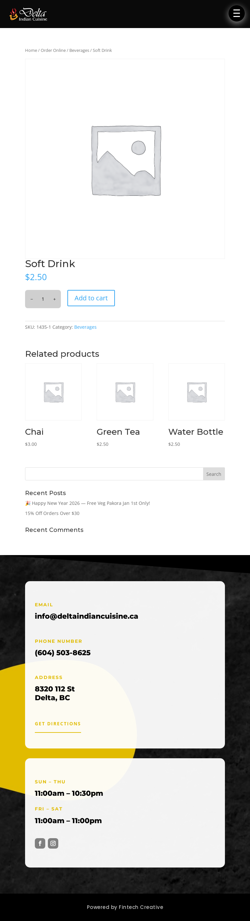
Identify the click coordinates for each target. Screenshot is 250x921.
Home (31, 50)
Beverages (79, 50)
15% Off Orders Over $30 (52, 513)
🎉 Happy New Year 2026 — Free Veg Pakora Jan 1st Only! (87, 503)
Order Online (53, 50)
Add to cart (91, 298)
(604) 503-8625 (62, 652)
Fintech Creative (141, 907)
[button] (237, 13)
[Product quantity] (43, 299)
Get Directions (58, 723)
